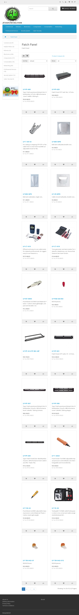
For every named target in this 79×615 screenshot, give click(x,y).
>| (34, 589)
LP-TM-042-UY (28, 560)
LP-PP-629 (55, 89)
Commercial (9, 27)
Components (37, 27)
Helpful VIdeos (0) (9, 47)
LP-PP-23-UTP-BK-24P (31, 351)
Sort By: (25, 61)
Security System (25, 31)
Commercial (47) (8, 43)
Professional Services (12, 31)
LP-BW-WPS (27, 194)
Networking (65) (8, 65)
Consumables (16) (9, 62)
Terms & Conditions (8, 605)
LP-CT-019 (56, 246)
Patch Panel (13, 37)
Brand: (43, 599)
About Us (5, 599)
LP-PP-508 (55, 403)
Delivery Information (8, 601)
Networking (58, 27)
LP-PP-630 (27, 456)
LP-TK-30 (55, 508)
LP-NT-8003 (27, 299)
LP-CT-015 (27, 246)
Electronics (27, 27)
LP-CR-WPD (56, 194)
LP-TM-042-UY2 (58, 560)
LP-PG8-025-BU (57, 299)
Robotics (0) (7, 50)
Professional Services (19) (10, 70)
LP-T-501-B (27, 142)
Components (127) (9, 58)
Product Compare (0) (58, 56)
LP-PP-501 (55, 351)
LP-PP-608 (27, 89)
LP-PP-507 (27, 403)
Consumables (48, 27)
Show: (53, 61)
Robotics (18, 27)
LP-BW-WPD (56, 142)
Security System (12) (9, 75)
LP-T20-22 (27, 508)
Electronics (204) (8, 54)
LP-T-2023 (56, 456)
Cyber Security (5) (9, 79)
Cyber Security (37, 31)
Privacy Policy (6, 603)
